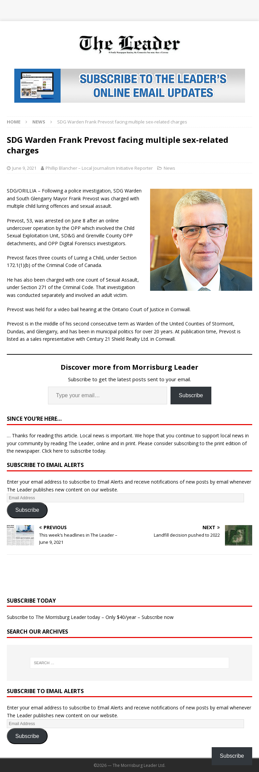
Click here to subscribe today (73, 451)
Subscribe (191, 395)
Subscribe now (158, 617)
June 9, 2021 (24, 168)
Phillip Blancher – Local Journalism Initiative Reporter (99, 168)
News (169, 168)
